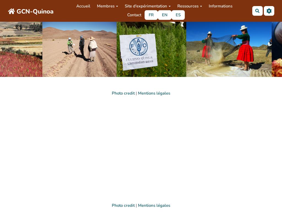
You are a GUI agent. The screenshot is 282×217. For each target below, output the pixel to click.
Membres (107, 6)
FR (151, 15)
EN (164, 15)
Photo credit (123, 93)
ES (178, 15)
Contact (134, 15)
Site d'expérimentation (148, 6)
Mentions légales (154, 93)
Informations (220, 6)
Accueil (83, 6)
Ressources (189, 6)
